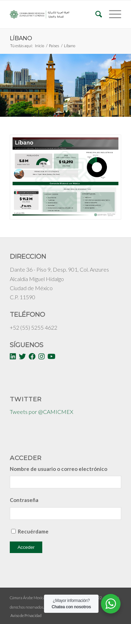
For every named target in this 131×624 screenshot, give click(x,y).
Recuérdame (33, 531)
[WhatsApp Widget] (111, 604)
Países (54, 45)
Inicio (39, 45)
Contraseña (24, 500)
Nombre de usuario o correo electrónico (58, 469)
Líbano (21, 38)
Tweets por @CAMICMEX (41, 411)
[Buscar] (95, 14)
